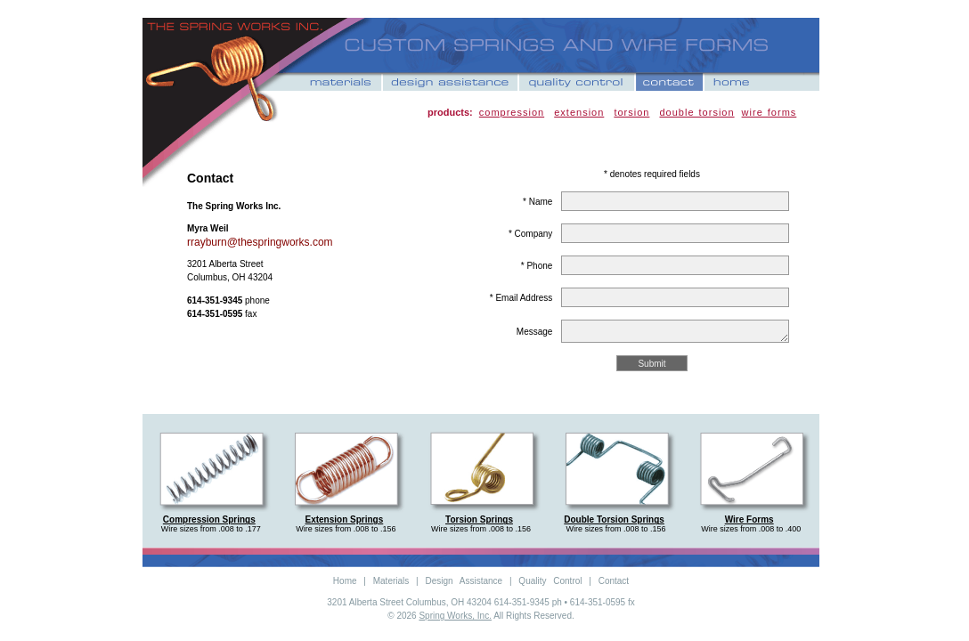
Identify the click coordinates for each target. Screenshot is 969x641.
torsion (631, 112)
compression (511, 112)
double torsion (696, 112)
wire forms (769, 112)
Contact (613, 581)
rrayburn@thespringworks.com (260, 242)
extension (579, 112)
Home (345, 581)
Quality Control (550, 581)
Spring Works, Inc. (455, 616)
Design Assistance (463, 581)
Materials (391, 581)
